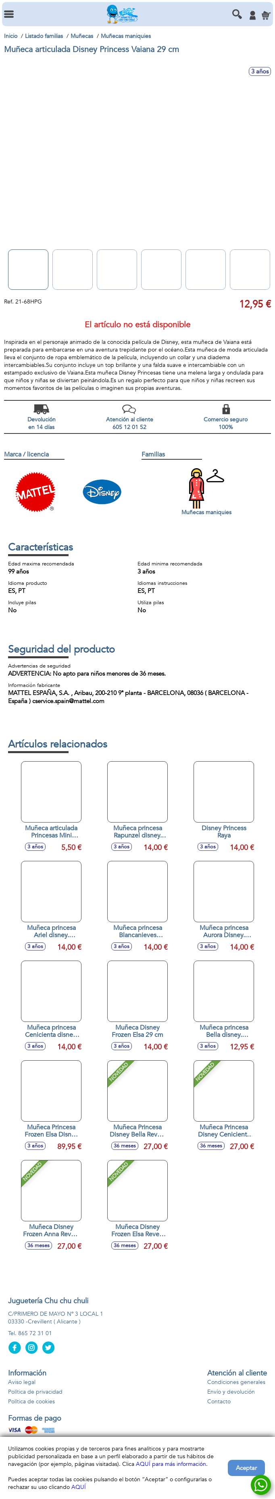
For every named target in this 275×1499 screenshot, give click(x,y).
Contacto (219, 1401)
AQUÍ (78, 1487)
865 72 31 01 (35, 1333)
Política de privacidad (35, 1392)
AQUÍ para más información (171, 1464)
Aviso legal (21, 1382)
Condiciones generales (236, 1382)
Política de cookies (31, 1401)
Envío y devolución (231, 1392)
